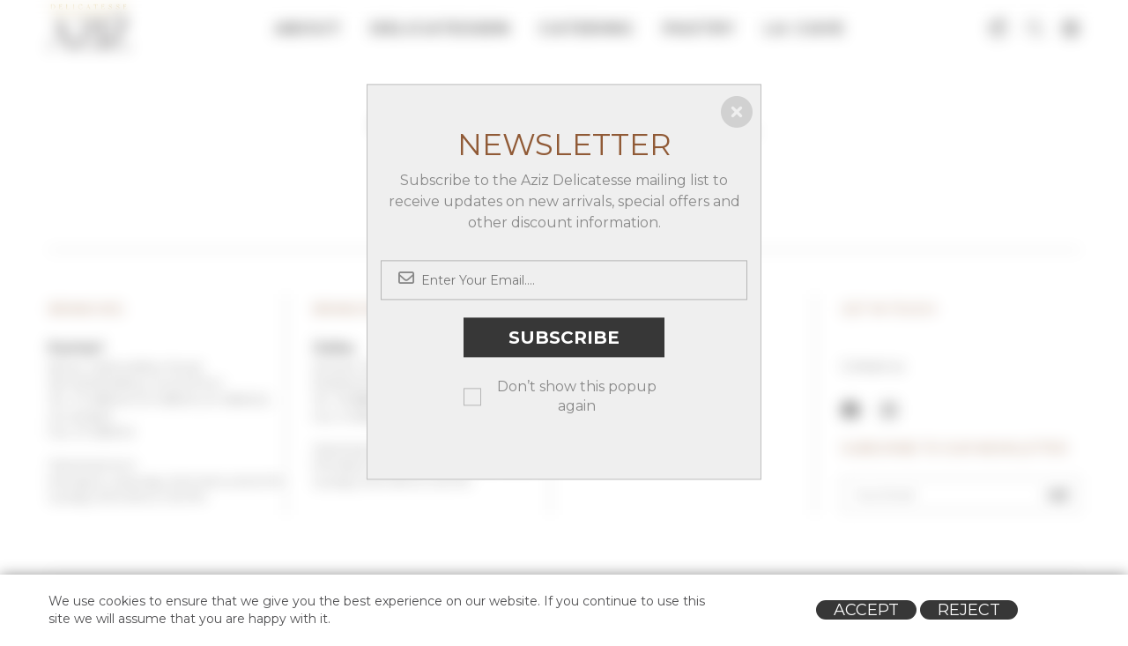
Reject (969, 610)
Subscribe (564, 337)
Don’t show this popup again (577, 396)
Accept (866, 610)
